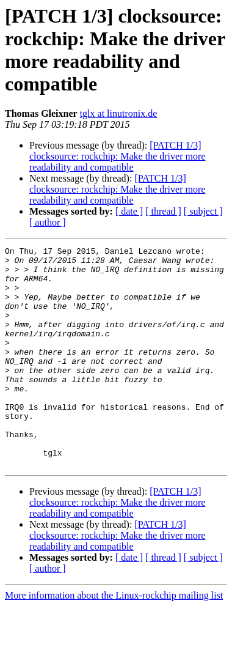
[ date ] (129, 211)
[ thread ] (163, 211)
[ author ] (47, 222)
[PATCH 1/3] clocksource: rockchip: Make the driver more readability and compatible (117, 156)
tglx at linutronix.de (119, 113)
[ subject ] (203, 211)
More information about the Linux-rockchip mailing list (114, 639)
